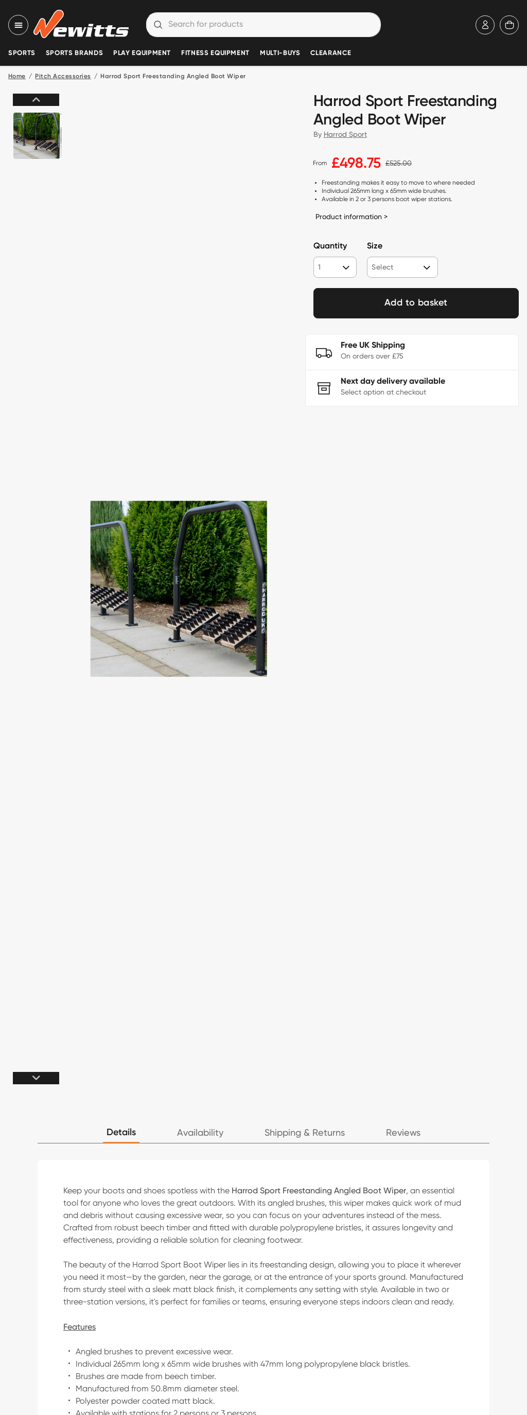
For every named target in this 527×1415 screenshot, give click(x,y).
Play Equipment (142, 53)
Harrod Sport (345, 134)
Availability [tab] (200, 1132)
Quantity (330, 246)
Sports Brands (74, 53)
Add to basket (416, 303)
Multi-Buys (280, 53)
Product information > (351, 216)
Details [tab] (121, 1132)
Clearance (330, 53)
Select (382, 267)
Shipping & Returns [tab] (305, 1132)
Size (374, 246)
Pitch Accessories (63, 77)
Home (17, 77)
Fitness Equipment (215, 53)
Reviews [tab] (403, 1132)
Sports (22, 53)
